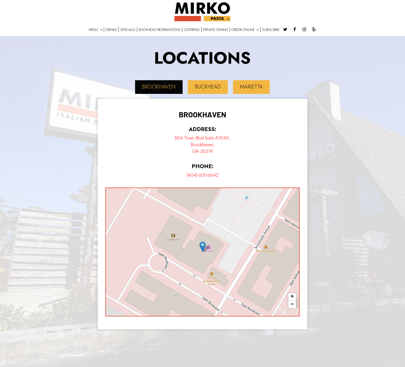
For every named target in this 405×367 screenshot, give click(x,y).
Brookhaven (159, 87)
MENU (95, 29)
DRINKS (111, 29)
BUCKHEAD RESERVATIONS (160, 29)
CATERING (192, 29)
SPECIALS (127, 29)
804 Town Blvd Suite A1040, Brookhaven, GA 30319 (202, 145)
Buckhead (208, 87)
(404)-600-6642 (202, 175)
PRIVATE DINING (215, 29)
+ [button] (292, 297)
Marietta (251, 87)
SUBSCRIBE (270, 29)
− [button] (292, 304)
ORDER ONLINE (245, 29)
